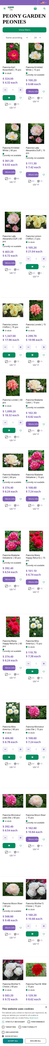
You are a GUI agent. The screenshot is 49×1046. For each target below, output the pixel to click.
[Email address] (24, 970)
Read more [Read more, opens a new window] (34, 1018)
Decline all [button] (35, 1041)
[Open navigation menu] (5, 8)
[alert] (24, 1025)
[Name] (24, 964)
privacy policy (20, 957)
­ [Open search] (44, 8)
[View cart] (35, 8)
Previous (7, 920)
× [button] (46, 1007)
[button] (24, 1036)
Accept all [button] (13, 1041)
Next (43, 920)
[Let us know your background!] (24, 977)
